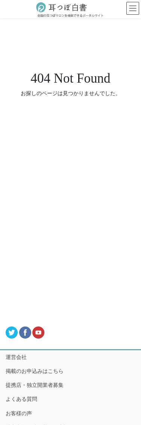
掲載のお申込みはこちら (35, 371)
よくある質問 (21, 399)
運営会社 (16, 357)
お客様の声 (19, 413)
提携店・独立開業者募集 (35, 385)
